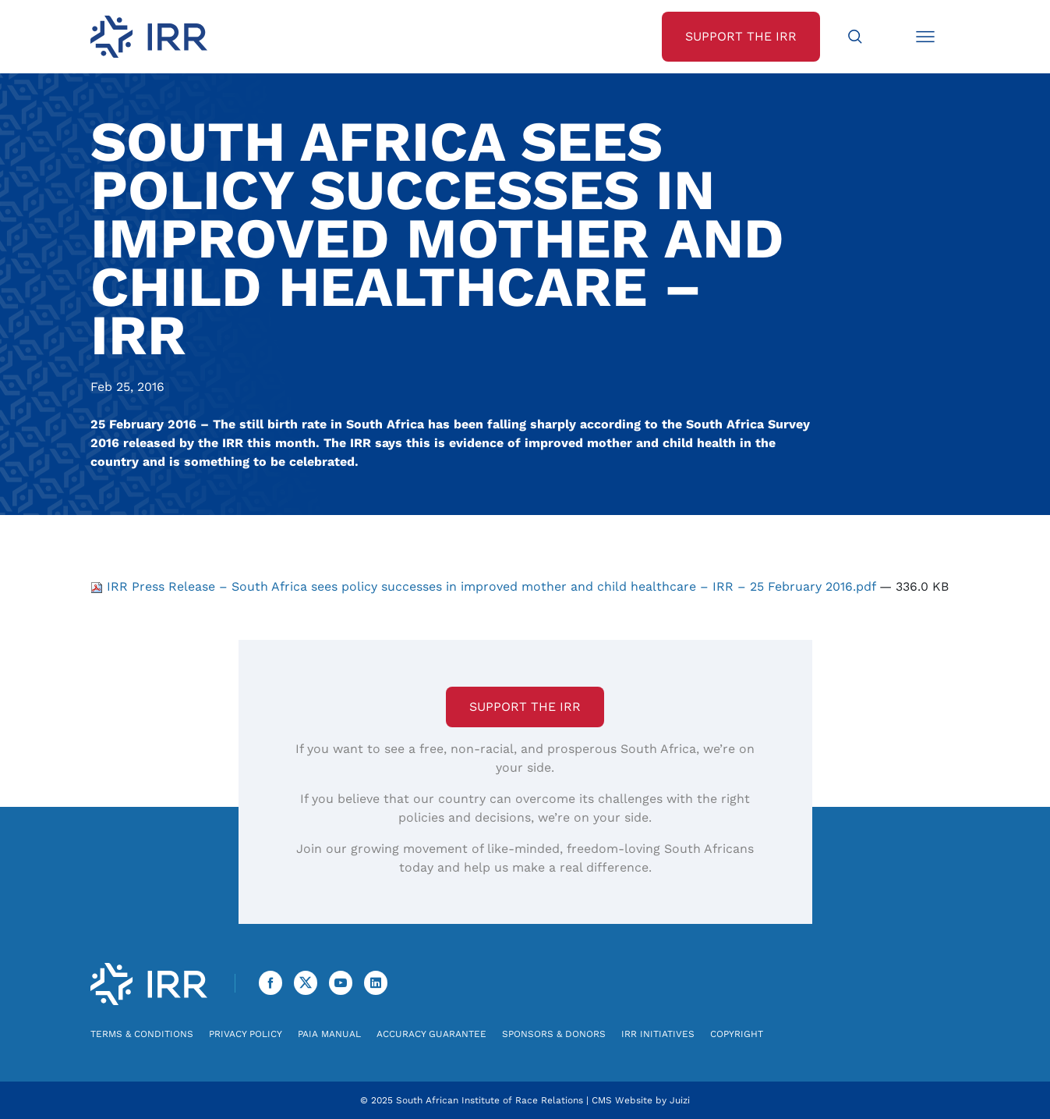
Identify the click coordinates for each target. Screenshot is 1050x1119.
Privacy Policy (245, 1033)
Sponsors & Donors (554, 1033)
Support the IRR (525, 706)
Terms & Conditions (141, 1033)
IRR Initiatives (658, 1033)
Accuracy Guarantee (431, 1033)
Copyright (736, 1033)
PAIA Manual (329, 1033)
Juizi (680, 1100)
